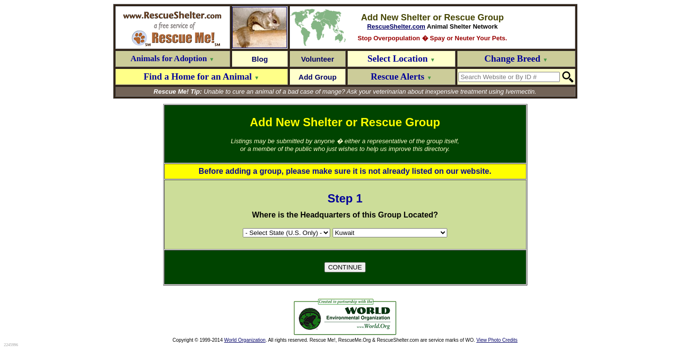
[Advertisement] (221, 317)
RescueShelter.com (396, 26)
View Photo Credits (497, 340)
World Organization (245, 340)
